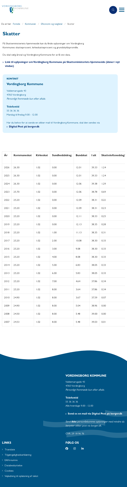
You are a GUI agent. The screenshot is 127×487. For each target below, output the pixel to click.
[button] (123, 9)
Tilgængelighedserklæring (18, 455)
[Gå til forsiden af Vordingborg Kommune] (52, 10)
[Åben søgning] (113, 10)
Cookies (9, 471)
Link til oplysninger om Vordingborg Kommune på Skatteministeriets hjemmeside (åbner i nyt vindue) (62, 64)
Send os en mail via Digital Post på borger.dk (95, 414)
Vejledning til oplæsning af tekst (21, 476)
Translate (10, 450)
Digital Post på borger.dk (24, 127)
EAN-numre (11, 460)
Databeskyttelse (13, 465)
